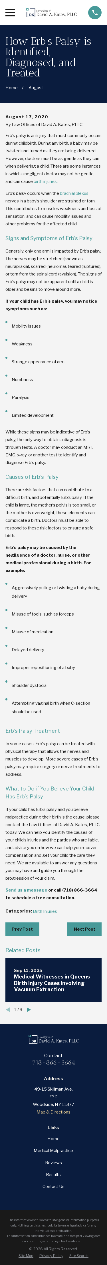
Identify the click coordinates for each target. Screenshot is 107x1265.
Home (53, 1138)
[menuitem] (26, 1255)
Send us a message (26, 890)
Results (53, 1174)
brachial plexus (74, 193)
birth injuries (45, 181)
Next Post (84, 929)
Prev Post (22, 929)
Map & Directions (53, 1112)
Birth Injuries (45, 911)
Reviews (53, 1162)
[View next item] (29, 1009)
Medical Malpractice (53, 1150)
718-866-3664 (53, 1062)
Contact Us (53, 1186)
